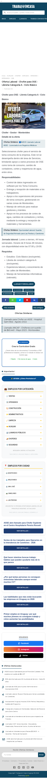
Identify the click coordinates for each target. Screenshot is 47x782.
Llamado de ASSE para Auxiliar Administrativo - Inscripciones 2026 (21, 692)
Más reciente (9, 311)
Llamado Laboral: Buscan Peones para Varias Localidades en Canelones (25, 700)
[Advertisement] (23, 47)
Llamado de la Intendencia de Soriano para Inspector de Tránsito (24, 722)
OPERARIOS (21, 297)
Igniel (27, 780)
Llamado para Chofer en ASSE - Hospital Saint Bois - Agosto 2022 (23, 324)
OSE (32, 297)
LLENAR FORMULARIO (23, 288)
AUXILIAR (7, 294)
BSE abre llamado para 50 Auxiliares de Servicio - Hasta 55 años (25, 685)
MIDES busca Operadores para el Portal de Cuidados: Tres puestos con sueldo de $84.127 (24, 677)
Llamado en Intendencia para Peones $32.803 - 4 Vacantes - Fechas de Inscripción (22, 737)
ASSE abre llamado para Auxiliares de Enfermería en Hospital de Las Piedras (24, 745)
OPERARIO (8, 297)
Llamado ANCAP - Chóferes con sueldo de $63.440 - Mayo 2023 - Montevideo (22, 333)
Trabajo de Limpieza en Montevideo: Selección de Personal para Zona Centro (25, 715)
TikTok (23, 660)
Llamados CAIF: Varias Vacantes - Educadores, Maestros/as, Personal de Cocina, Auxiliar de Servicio (23, 730)
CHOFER (19, 294)
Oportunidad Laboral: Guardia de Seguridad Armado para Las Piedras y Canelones (23, 233)
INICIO (4, 19)
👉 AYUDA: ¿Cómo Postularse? (23, 383)
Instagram (23, 654)
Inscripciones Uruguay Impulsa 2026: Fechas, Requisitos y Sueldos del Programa (25, 707)
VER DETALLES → (23, 535)
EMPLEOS (14, 19)
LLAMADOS (25, 19)
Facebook (23, 648)
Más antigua (38, 311)
